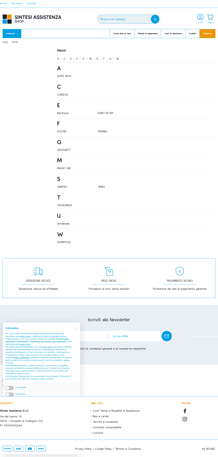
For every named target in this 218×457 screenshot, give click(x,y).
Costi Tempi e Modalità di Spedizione (116, 410)
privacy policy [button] (25, 341)
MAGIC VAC (64, 168)
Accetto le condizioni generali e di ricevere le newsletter (110, 348)
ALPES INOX (64, 75)
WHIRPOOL (64, 242)
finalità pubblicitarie (21, 362)
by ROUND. (208, 448)
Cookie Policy (103, 448)
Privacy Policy (83, 448)
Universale (63, 223)
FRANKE (102, 131)
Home (3, 3)
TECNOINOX (64, 205)
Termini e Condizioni (128, 448)
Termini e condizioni (105, 421)
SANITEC (62, 186)
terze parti (47, 352)
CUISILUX (62, 94)
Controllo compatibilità (107, 427)
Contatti (31, 3)
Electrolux (63, 113)
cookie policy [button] (25, 349)
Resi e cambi (101, 416)
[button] (12, 33)
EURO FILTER (105, 113)
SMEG (101, 186)
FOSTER (61, 131)
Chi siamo (17, 3)
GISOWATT (64, 149)
